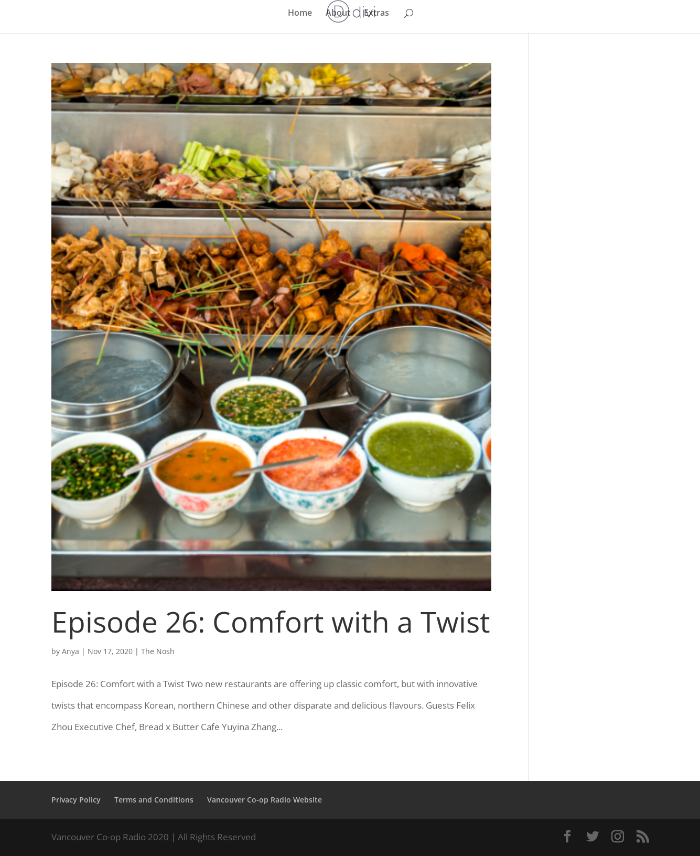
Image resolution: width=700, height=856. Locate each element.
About (338, 13)
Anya (70, 651)
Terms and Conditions (153, 800)
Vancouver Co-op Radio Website (264, 800)
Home (300, 13)
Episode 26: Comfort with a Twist (270, 621)
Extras (376, 13)
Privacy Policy (76, 800)
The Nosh (158, 651)
